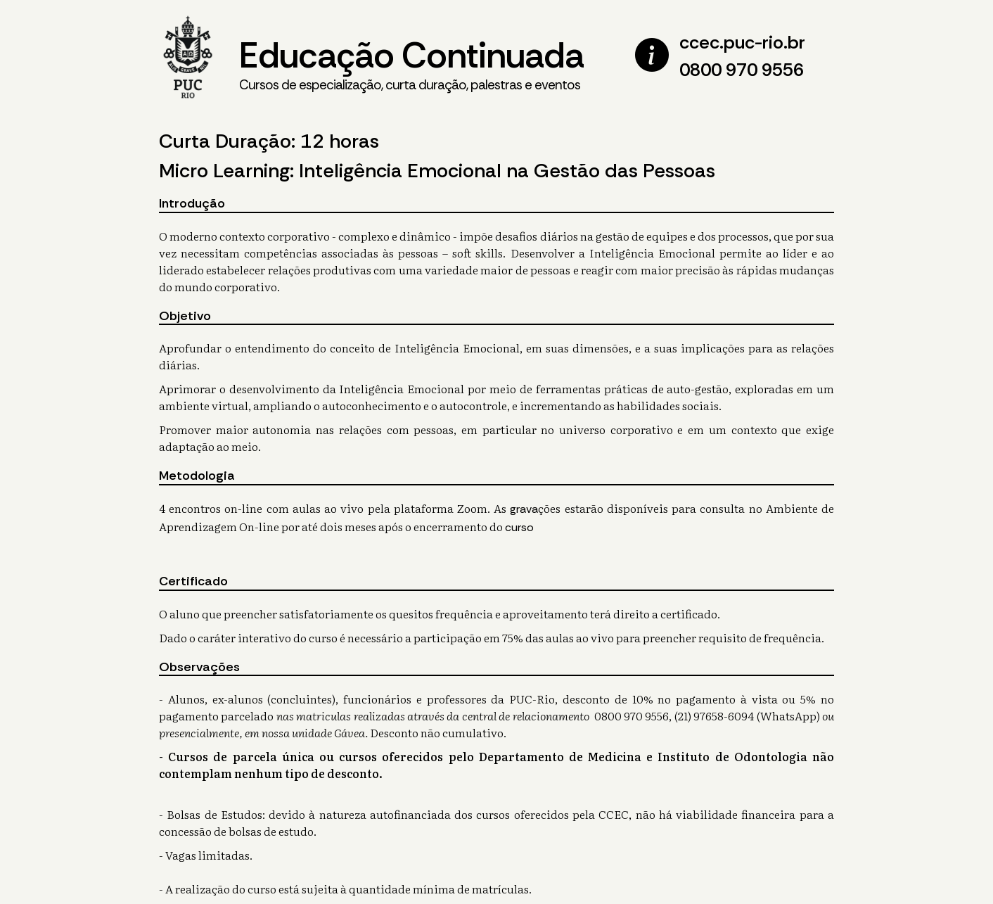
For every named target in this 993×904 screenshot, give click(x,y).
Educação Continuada (411, 64)
